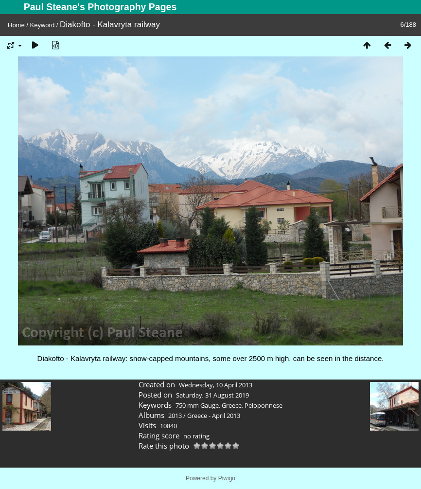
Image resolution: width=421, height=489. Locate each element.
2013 (175, 415)
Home (16, 25)
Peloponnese (263, 405)
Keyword (42, 25)
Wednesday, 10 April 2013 (215, 384)
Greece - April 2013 (213, 415)
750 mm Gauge (197, 405)
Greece (232, 405)
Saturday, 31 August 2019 (212, 395)
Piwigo (226, 478)
